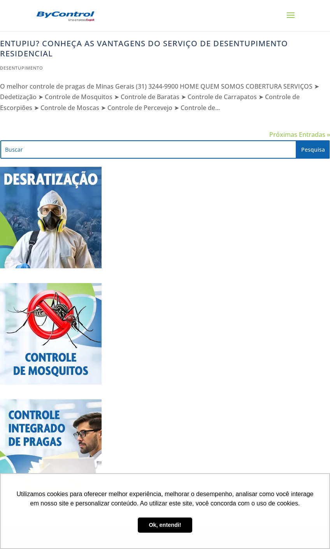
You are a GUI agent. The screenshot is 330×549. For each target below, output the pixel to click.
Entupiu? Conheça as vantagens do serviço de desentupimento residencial (144, 48)
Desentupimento (21, 68)
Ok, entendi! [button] (165, 525)
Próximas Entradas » (299, 134)
